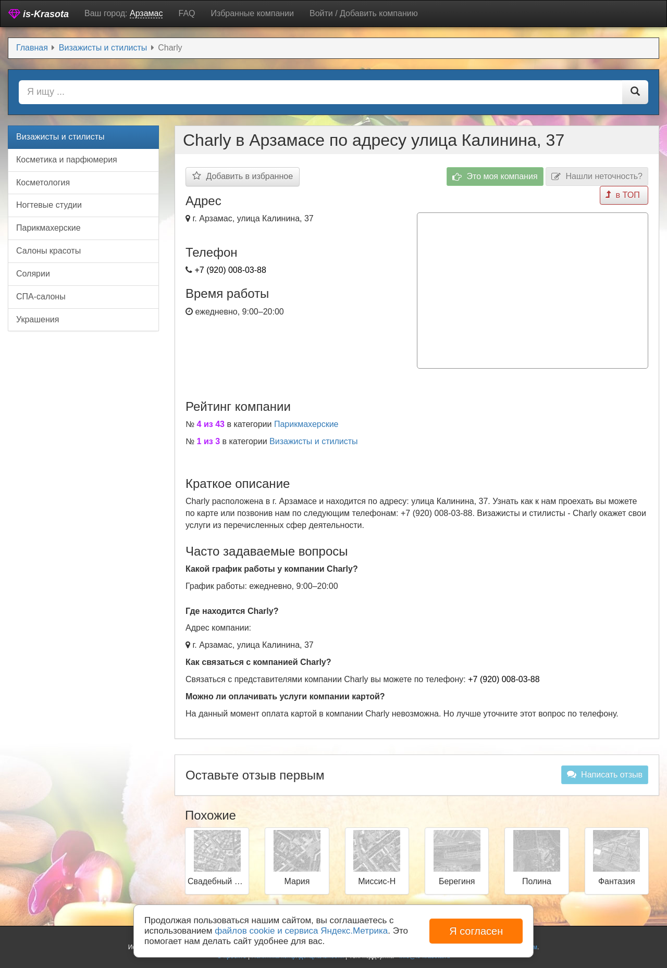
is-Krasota (38, 13)
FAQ (186, 13)
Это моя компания (495, 177)
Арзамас (146, 13)
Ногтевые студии (49, 204)
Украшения (37, 319)
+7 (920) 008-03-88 (230, 270)
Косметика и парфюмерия (66, 159)
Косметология (43, 182)
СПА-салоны (41, 296)
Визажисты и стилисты (313, 440)
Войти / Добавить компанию (364, 13)
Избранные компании (252, 13)
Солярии (33, 273)
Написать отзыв (605, 773)
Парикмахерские (306, 423)
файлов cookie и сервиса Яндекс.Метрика (301, 931)
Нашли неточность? (597, 177)
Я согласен (476, 931)
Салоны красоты (48, 250)
